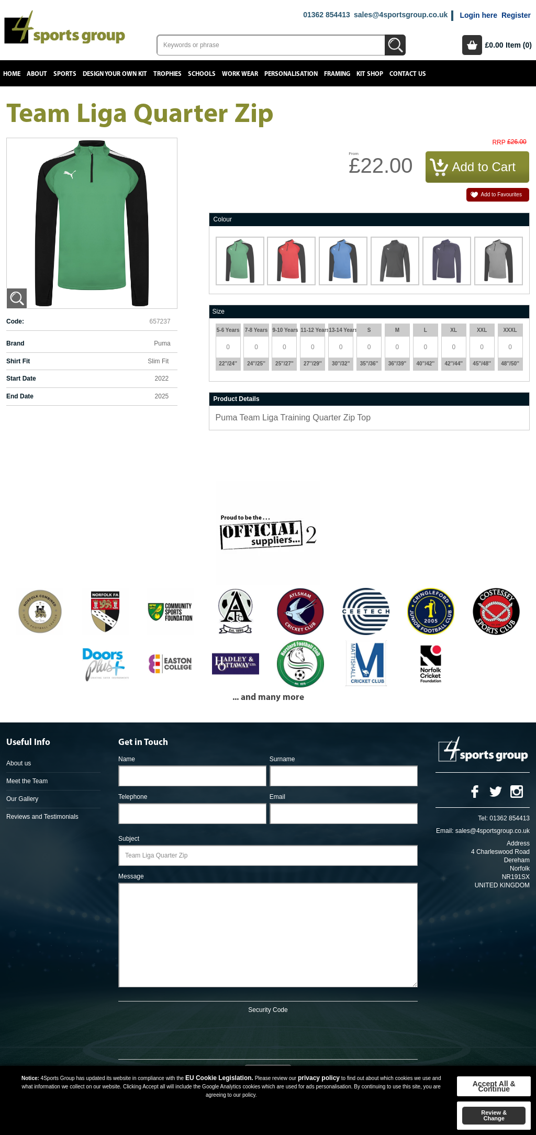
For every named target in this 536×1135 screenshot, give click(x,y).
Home (11, 74)
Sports (64, 74)
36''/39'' (397, 363)
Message (131, 876)
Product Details (237, 399)
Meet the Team (27, 781)
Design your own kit (115, 74)
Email (277, 796)
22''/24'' (228, 363)
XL (453, 330)
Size (219, 311)
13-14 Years (341, 330)
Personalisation (291, 74)
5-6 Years (228, 330)
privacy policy (319, 1078)
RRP (498, 143)
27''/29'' (313, 363)
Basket (472, 45)
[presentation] (268, 1034)
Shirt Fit (18, 361)
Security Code (267, 1010)
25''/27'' (284, 363)
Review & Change (494, 1115)
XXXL (510, 330)
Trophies (167, 74)
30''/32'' (341, 363)
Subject (128, 838)
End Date (20, 396)
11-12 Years (312, 330)
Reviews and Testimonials (42, 816)
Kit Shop (369, 74)
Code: (15, 321)
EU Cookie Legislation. (219, 1078)
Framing (337, 74)
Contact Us (407, 74)
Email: (444, 830)
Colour (223, 219)
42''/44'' (453, 363)
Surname (282, 759)
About (37, 74)
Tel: (483, 818)
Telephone (132, 796)
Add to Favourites (501, 194)
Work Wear (240, 74)
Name (126, 759)
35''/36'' (369, 363)
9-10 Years (284, 330)
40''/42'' (426, 363)
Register (516, 15)
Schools (202, 74)
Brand (15, 343)
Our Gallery (22, 799)
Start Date (21, 378)
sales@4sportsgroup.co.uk (401, 14)
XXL (482, 330)
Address (518, 843)
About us (18, 763)
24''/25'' (256, 363)
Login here (478, 15)
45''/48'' (482, 363)
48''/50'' (510, 363)
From (354, 153)
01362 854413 (326, 14)
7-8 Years (256, 330)
